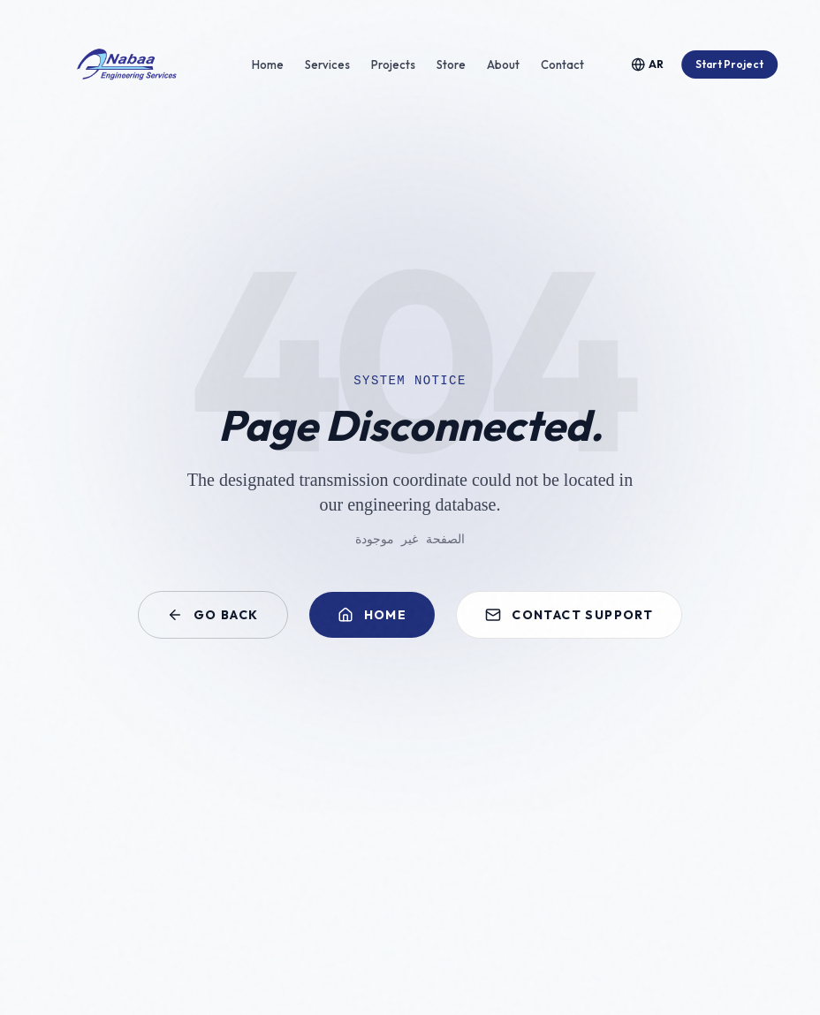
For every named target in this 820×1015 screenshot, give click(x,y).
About (503, 64)
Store (451, 64)
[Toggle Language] (647, 64)
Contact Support (569, 615)
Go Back (213, 615)
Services (327, 64)
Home (268, 64)
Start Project (729, 64)
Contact (562, 64)
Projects (393, 64)
